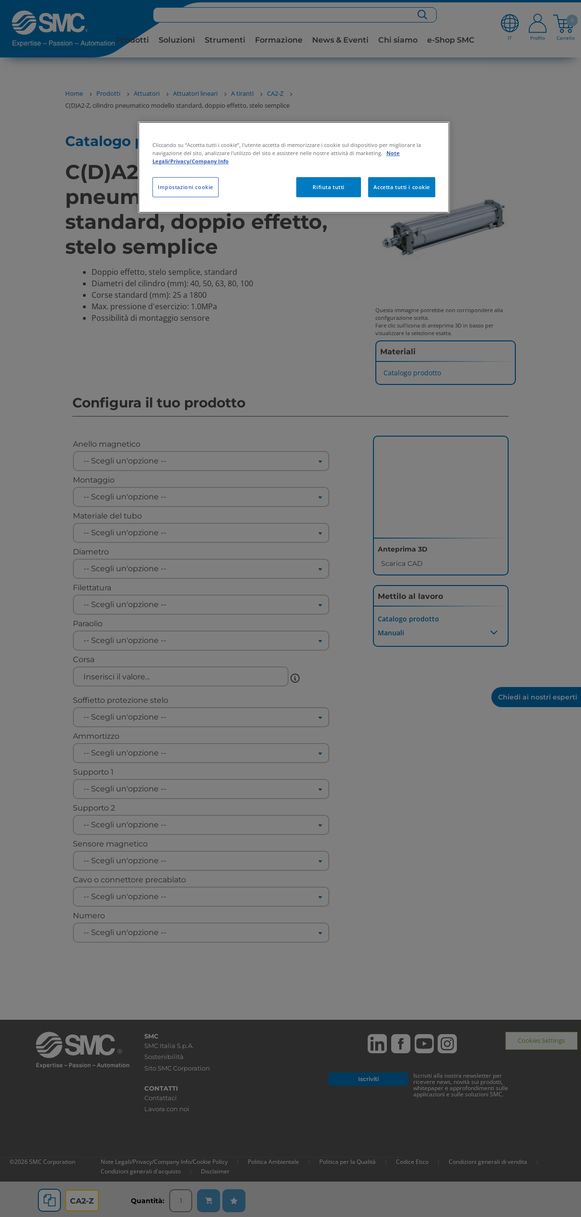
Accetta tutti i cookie (401, 187)
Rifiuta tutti (328, 187)
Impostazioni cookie (185, 187)
